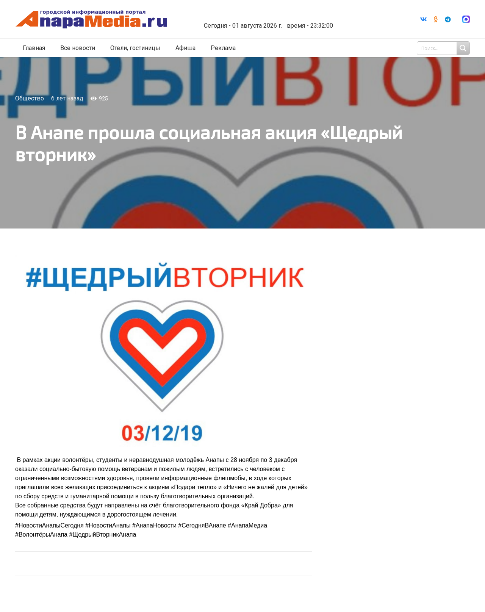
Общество (29, 98)
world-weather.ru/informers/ (274, 20)
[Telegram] (448, 19)
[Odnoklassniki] (436, 19)
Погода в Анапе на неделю (274, 13)
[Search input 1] (444, 48)
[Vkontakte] (424, 19)
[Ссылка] (99, 19)
